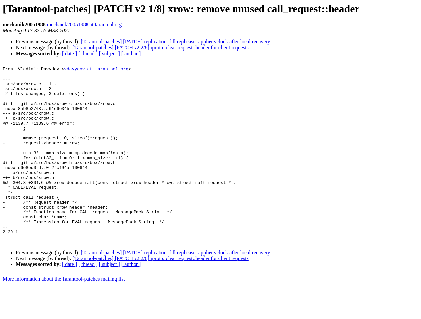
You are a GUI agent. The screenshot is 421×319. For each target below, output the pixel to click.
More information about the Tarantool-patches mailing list (64, 313)
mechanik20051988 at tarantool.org (84, 24)
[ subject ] (109, 53)
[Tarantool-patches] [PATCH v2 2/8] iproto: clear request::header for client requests (160, 47)
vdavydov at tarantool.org (96, 70)
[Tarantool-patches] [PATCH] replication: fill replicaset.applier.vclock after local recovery (175, 41)
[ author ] (131, 53)
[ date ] (69, 53)
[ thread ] (88, 53)
